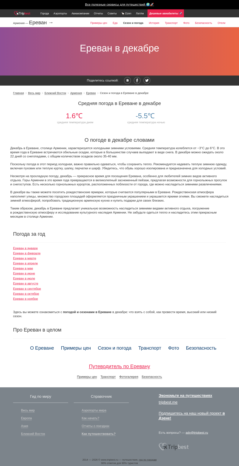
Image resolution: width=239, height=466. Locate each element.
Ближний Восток (55, 93)
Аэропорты (60, 13)
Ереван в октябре (26, 294)
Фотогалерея (128, 377)
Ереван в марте (24, 258)
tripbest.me (168, 402)
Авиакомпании (80, 13)
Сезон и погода (114, 348)
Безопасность (203, 22)
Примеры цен (98, 22)
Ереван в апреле (25, 263)
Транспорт (171, 22)
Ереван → (41, 22)
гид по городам (148, 459)
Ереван (91, 93)
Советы (112, 13)
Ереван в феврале (27, 253)
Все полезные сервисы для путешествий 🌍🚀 (119, 4)
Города (44, 13)
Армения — (21, 23)
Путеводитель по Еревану (119, 366)
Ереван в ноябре (25, 299)
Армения (76, 93)
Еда (115, 22)
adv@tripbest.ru (197, 432)
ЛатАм (140, 13)
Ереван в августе (25, 283)
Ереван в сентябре (27, 289)
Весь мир (34, 93)
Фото (186, 22)
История (154, 22)
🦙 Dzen (126, 13)
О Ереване (42, 348)
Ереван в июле (24, 278)
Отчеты (98, 13)
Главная (18, 93)
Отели (221, 22)
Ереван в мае (23, 268)
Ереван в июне (24, 273)
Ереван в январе (25, 248)
